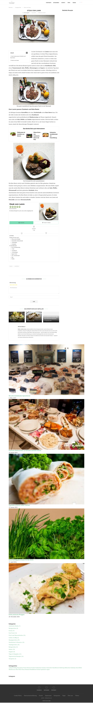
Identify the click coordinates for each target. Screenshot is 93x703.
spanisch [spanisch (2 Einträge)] (43, 670)
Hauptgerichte (18, 8)
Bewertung (13, 283)
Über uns (70, 696)
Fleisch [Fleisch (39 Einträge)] (29, 668)
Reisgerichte (13, 647)
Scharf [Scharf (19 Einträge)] (39, 670)
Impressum (48, 696)
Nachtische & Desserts (16, 643)
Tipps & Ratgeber (15, 654)
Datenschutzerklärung (30, 696)
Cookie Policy (18, 696)
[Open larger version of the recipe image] (48, 212)
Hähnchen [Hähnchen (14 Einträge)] (67, 668)
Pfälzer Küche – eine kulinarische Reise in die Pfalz (37, 136)
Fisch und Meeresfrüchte (17, 636)
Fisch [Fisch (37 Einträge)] (24, 668)
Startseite (48, 2)
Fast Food (13, 633)
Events (63, 2)
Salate (12, 650)
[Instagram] (46, 689)
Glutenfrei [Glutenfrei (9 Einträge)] (49, 668)
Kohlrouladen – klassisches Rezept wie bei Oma (33, 317)
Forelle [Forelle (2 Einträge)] (33, 668)
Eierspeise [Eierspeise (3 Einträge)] (20, 668)
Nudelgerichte (14, 645)
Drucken (21, 223)
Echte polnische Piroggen (17, 615)
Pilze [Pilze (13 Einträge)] (19, 670)
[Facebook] (39, 689)
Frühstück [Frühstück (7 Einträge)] (38, 668)
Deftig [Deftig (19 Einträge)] (15, 668)
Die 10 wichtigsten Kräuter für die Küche (21, 560)
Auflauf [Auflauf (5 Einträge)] (11, 668)
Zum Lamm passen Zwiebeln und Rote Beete (18, 57)
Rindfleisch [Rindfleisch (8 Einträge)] (33, 670)
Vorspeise (12, 659)
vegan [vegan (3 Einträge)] (48, 670)
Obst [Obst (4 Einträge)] (16, 670)
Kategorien (56, 2)
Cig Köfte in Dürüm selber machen (19, 505)
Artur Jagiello (26, 13)
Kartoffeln (17, 266)
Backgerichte (13, 629)
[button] (10, 207)
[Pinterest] (53, 689)
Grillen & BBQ (14, 638)
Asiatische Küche (14, 626)
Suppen (12, 652)
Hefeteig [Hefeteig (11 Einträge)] (61, 668)
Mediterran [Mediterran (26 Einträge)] (12, 670)
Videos (74, 2)
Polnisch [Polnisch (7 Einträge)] (27, 670)
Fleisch (11, 266)
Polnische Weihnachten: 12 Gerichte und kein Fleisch (25, 451)
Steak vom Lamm (15, 60)
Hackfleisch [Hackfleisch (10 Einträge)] (55, 668)
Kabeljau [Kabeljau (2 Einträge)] (73, 668)
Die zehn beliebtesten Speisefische (19, 396)
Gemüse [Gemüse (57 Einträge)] (43, 668)
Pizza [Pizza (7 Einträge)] (23, 670)
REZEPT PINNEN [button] (46, 223)
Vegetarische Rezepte (16, 657)
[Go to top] (46, 701)
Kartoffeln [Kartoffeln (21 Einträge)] (79, 668)
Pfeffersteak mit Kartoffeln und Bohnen (21, 134)
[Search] (83, 2)
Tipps (68, 2)
